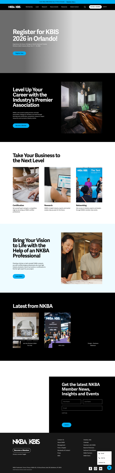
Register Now (19, 53)
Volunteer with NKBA (89, 445)
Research (44, 7)
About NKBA (61, 442)
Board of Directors (88, 448)
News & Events (54, 7)
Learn (37, 7)
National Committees (89, 450)
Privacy (29, 467)
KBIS (58, 456)
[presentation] (74, 417)
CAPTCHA (64, 413)
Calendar (86, 442)
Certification (18, 205)
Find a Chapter (61, 448)
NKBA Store (86, 456)
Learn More (18, 276)
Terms (24, 467)
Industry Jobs (87, 440)
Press (59, 453)
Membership (29, 7)
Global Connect (74, 7)
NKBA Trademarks (17, 467)
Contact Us (60, 440)
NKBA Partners (87, 453)
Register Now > (71, 2)
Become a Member (95, 6)
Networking (81, 205)
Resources (64, 7)
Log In (105, 6)
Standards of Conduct (63, 450)
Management (61, 445)
